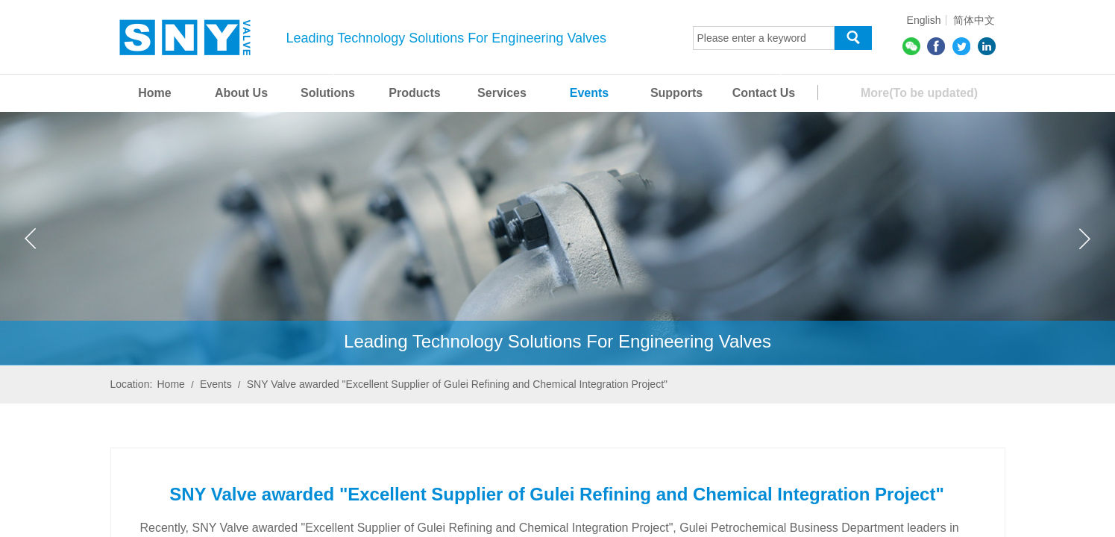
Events (216, 384)
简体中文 (974, 20)
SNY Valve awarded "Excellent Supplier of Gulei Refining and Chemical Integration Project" (457, 384)
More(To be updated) (919, 93)
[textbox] (764, 38)
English (924, 20)
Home (171, 384)
